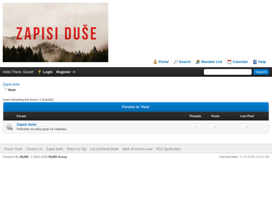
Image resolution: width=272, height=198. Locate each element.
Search (185, 62)
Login (47, 72)
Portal (164, 62)
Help (262, 62)
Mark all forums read (137, 149)
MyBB (24, 156)
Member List (211, 62)
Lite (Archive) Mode (104, 149)
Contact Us (34, 149)
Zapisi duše (11, 84)
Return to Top (77, 149)
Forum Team (13, 149)
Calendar (240, 62)
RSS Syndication (168, 149)
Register (63, 72)
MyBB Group (57, 156)
